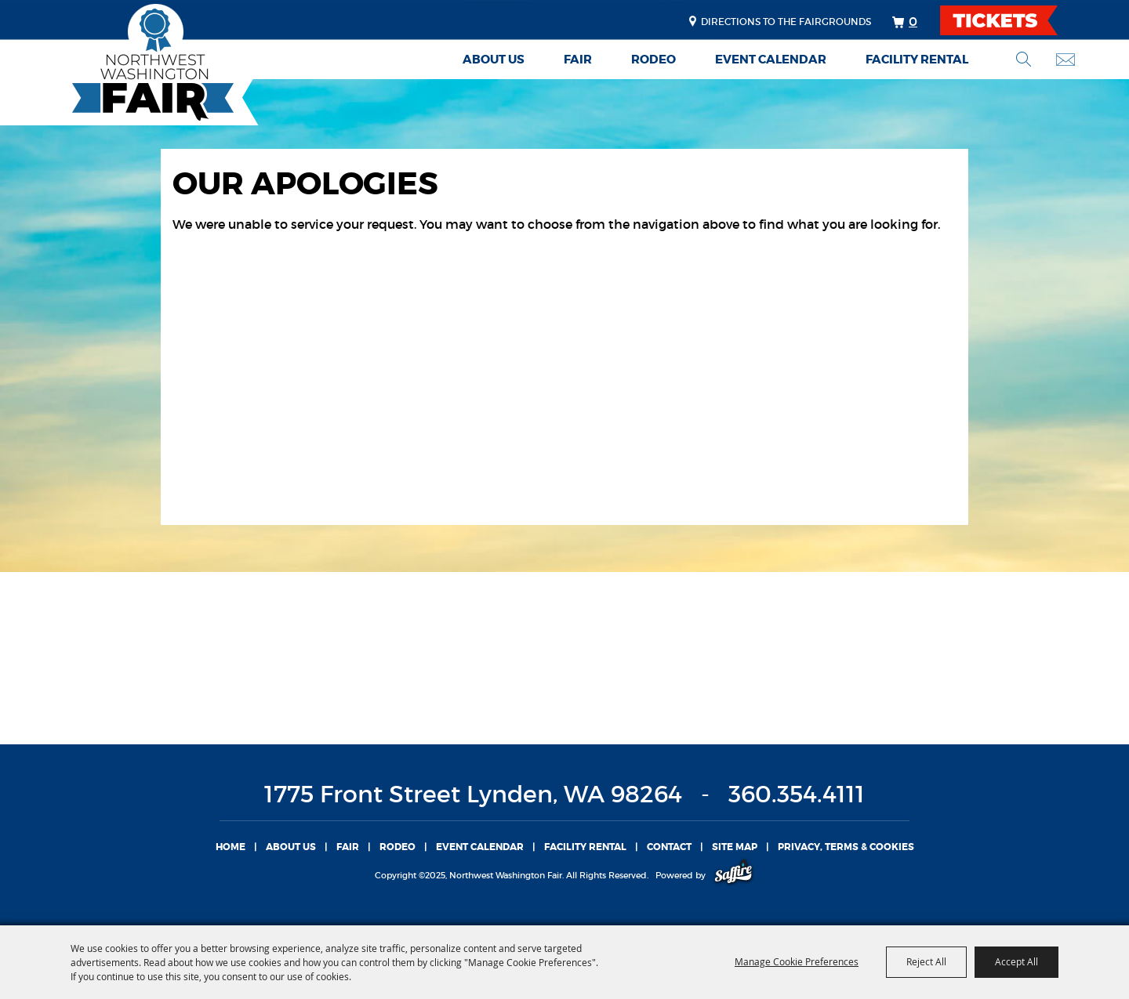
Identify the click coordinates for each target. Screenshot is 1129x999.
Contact (669, 847)
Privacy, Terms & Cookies (846, 847)
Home (230, 847)
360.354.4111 (796, 794)
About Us (494, 59)
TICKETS (1012, 20)
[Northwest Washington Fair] (129, 64)
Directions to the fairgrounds (786, 21)
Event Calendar (770, 59)
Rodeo (653, 59)
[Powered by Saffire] (733, 875)
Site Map (734, 847)
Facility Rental (917, 59)
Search (1023, 59)
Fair (578, 59)
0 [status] (913, 21)
